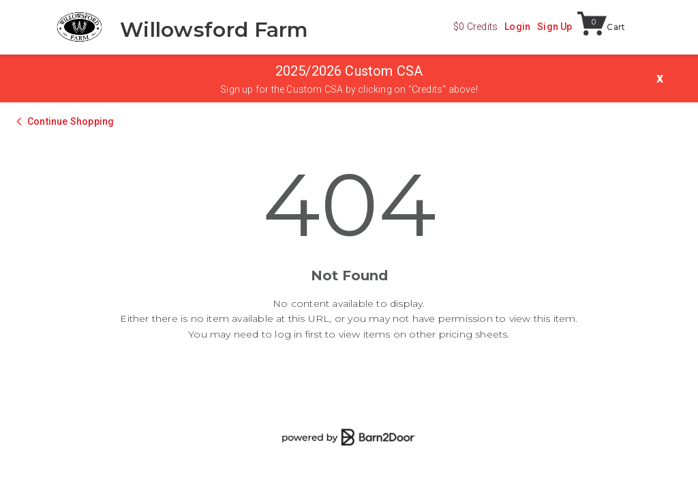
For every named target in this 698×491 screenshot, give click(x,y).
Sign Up (554, 26)
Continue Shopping (70, 121)
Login (517, 26)
